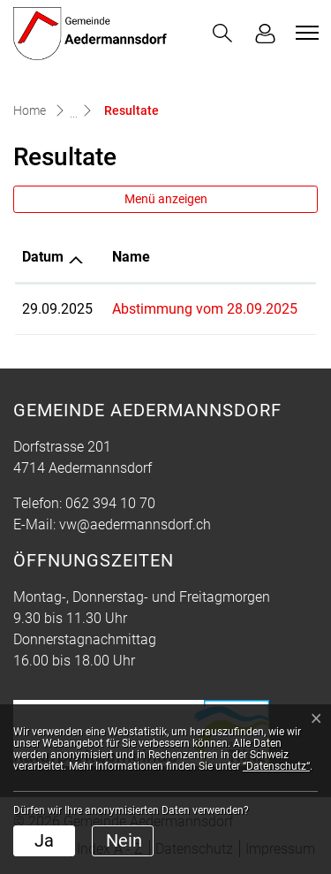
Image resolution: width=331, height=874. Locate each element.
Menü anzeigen (165, 199)
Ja (44, 840)
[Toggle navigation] (304, 33)
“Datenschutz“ (276, 766)
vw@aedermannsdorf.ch (135, 524)
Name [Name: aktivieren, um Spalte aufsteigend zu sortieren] (131, 256)
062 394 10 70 (110, 503)
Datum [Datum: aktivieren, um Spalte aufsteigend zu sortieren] (43, 256)
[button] (222, 33)
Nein (124, 840)
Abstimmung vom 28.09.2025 (204, 308)
